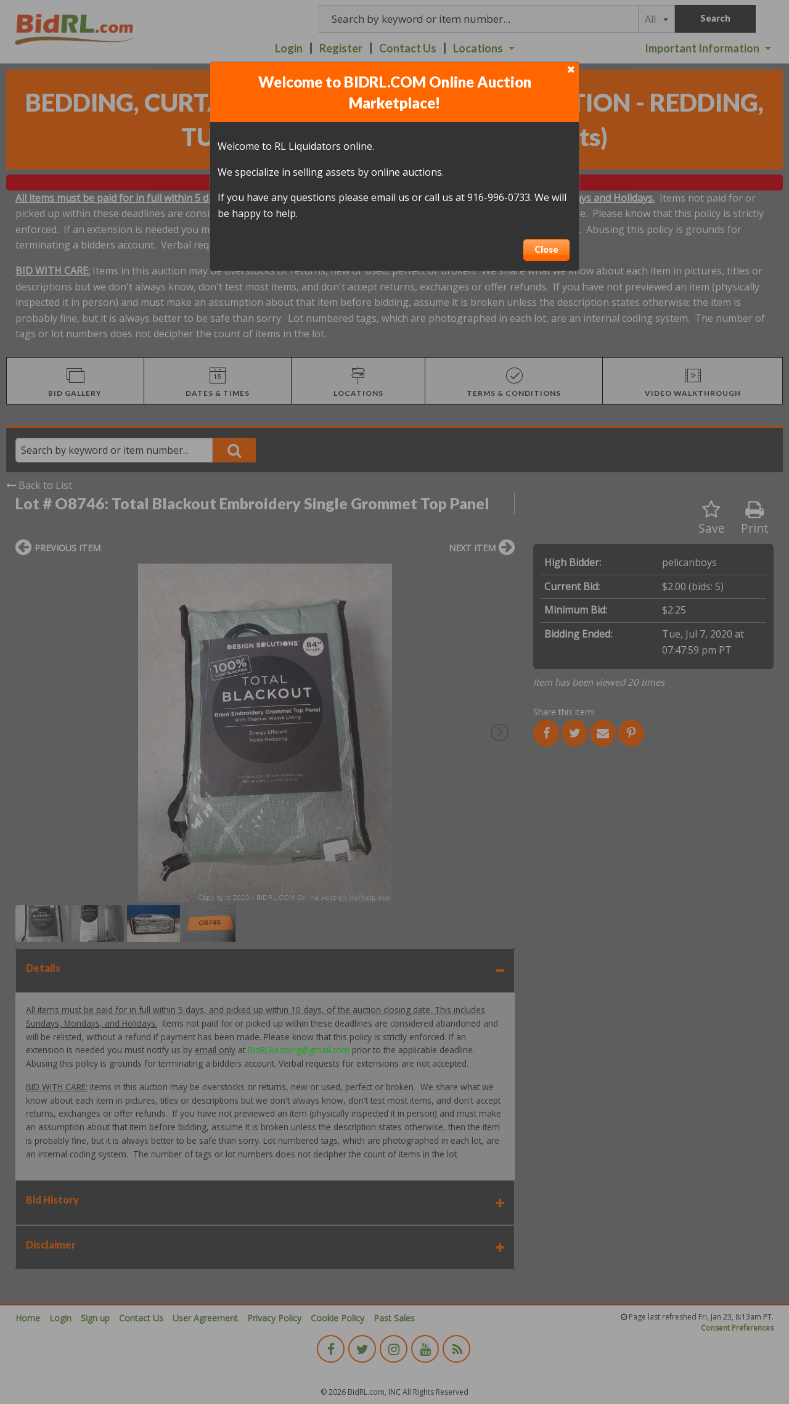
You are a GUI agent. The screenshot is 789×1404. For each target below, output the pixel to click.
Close (546, 249)
